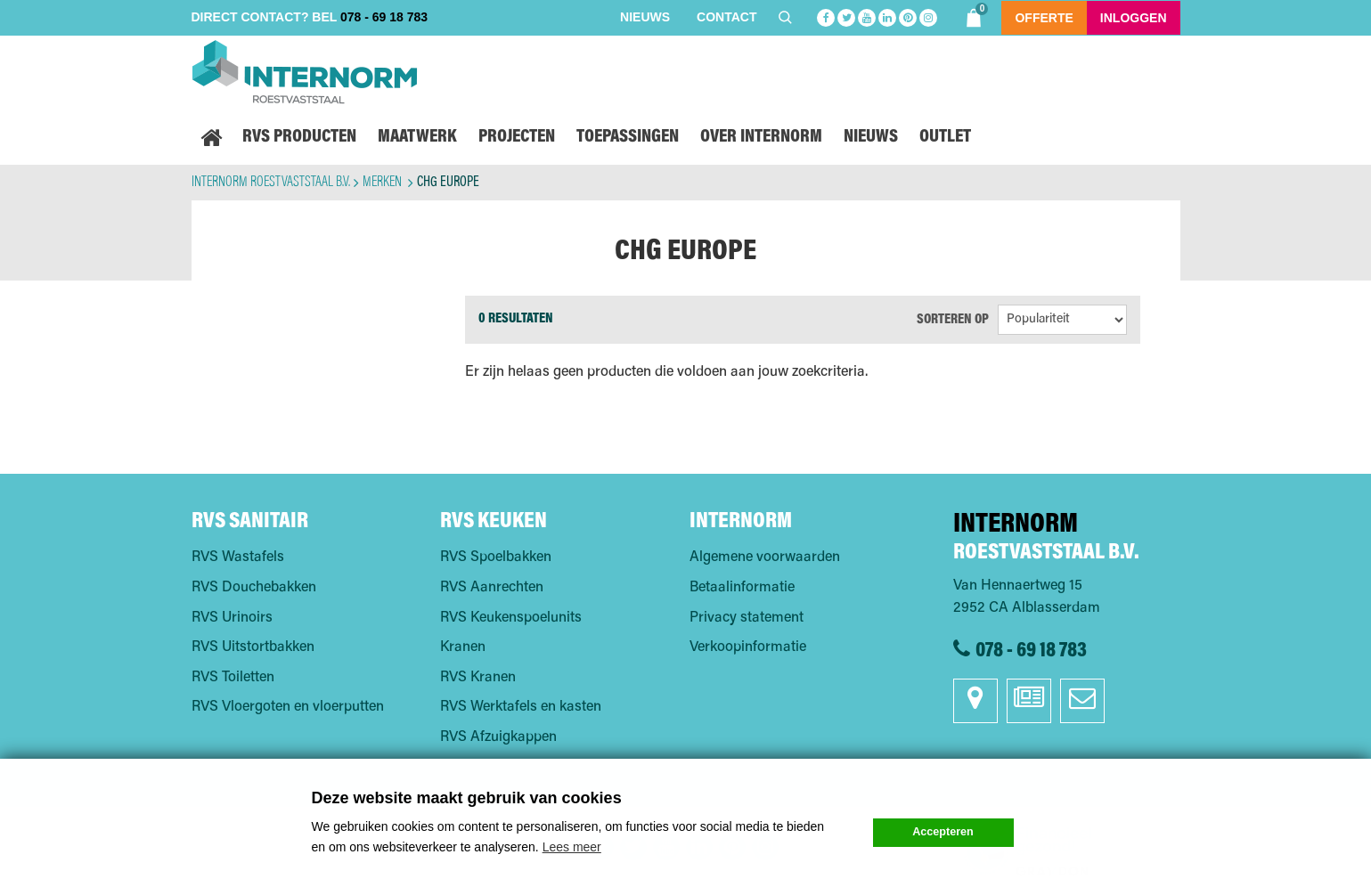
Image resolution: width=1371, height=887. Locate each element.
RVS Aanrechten (491, 588)
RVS (299, 137)
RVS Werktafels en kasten (520, 707)
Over (761, 137)
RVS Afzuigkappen (498, 737)
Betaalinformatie (742, 588)
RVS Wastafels (238, 557)
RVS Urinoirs (232, 618)
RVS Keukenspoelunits (511, 618)
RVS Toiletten (233, 678)
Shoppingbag (976, 15)
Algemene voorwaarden (765, 557)
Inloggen (1133, 18)
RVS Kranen (478, 678)
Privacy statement (747, 618)
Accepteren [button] (943, 832)
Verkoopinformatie (748, 647)
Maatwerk (417, 137)
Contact (726, 17)
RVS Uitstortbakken (253, 647)
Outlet (945, 137)
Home (212, 138)
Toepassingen (627, 137)
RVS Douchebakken (254, 588)
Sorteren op (953, 320)
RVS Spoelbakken (495, 557)
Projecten (516, 137)
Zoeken (787, 17)
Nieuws (645, 17)
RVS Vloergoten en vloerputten (288, 707)
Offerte (1044, 18)
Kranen (463, 647)
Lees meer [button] (572, 847)
